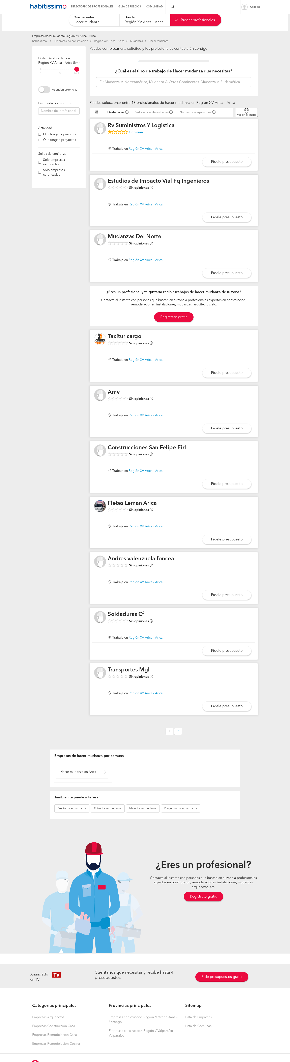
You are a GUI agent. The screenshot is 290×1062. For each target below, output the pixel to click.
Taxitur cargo (124, 336)
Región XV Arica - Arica (109, 41)
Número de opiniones (195, 112)
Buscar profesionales (195, 20)
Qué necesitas (84, 17)
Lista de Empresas (198, 1017)
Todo (77, 73)
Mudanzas (136, 41)
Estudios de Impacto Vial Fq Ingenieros (158, 181)
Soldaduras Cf (126, 614)
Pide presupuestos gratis (222, 977)
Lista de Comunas (198, 1026)
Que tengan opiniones (59, 134)
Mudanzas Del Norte (134, 237)
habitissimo (39, 41)
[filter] (59, 69)
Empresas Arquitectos (48, 1017)
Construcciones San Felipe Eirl (147, 448)
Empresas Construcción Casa (53, 1026)
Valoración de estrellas (152, 112)
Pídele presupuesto (227, 162)
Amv (114, 392)
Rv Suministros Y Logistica (141, 126)
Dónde (129, 17)
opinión (136, 132)
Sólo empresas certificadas (54, 172)
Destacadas (115, 112)
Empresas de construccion (71, 41)
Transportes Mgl (129, 670)
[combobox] (94, 20)
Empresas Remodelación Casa (54, 1035)
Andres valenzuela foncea (141, 559)
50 (59, 73)
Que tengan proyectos (59, 140)
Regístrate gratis (203, 896)
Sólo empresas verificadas (54, 162)
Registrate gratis (173, 317)
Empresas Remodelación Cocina (56, 1044)
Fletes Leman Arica (132, 503)
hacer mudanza (72, 808)
